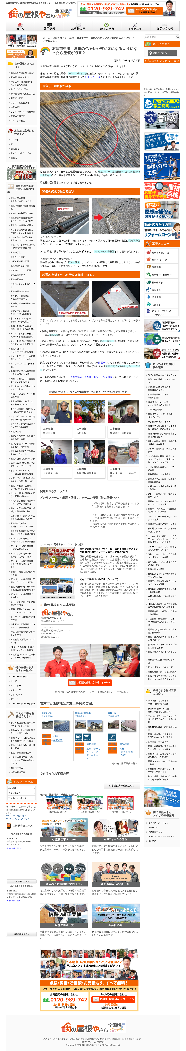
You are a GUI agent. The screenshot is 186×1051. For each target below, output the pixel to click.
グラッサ (15, 699)
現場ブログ (58, 38)
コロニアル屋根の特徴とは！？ (162, 524)
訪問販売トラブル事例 (158, 742)
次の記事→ (122, 692)
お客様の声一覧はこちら (122, 786)
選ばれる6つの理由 (19, 89)
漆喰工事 (156, 267)
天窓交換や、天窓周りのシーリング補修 (91, 377)
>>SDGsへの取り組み (16, 816)
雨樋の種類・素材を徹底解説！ (162, 671)
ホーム (46, 38)
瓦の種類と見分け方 (20, 266)
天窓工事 (156, 305)
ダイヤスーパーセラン (158, 823)
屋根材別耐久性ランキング (23, 458)
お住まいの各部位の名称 (22, 213)
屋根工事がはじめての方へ (23, 73)
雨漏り (101, 362)
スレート (15, 140)
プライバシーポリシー (18, 798)
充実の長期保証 (18, 116)
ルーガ (14, 681)
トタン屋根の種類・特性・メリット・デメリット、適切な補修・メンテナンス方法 (162, 459)
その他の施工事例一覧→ (124, 763)
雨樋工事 (156, 290)
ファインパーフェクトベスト (161, 836)
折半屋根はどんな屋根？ (159, 474)
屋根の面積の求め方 (20, 291)
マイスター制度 (18, 121)
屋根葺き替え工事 (160, 253)
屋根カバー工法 (92, 77)
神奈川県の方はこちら (89, 812)
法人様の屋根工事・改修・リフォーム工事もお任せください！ (23, 760)
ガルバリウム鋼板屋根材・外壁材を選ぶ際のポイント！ (23, 564)
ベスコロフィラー (156, 832)
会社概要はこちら (21, 881)
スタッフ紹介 (14, 793)
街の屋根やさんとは (20, 77)
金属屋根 (15, 149)
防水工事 (156, 297)
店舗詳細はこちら (50, 636)
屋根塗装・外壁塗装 (162, 275)
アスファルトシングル (21, 153)
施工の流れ (16, 107)
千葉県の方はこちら (120, 812)
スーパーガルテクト (20, 676)
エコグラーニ (17, 685)
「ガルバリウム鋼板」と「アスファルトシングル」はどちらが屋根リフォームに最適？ (162, 539)
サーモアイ (153, 827)
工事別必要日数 (155, 409)
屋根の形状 (16, 252)
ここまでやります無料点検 (23, 112)
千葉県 (70, 38)
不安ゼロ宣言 (17, 98)
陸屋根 (14, 157)
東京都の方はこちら (59, 812)
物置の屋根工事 (18, 772)
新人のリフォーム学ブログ (160, 667)
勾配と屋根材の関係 (20, 261)
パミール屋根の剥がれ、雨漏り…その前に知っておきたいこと (103, 692)
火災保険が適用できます (159, 421)
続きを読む (90, 571)
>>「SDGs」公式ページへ (18, 819)
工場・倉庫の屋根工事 (21, 753)
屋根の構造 (16, 431)
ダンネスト (153, 841)
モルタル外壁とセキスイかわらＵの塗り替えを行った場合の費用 (162, 719)
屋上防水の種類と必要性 (22, 225)
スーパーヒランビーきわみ (23, 703)
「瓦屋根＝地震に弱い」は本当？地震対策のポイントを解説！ (161, 622)
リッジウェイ (17, 694)
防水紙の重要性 (18, 275)
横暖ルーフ (16, 690)
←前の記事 (58, 692)
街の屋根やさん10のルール (23, 94)
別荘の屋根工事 (18, 768)
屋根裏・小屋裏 (18, 257)
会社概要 (12, 788)
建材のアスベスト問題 (21, 270)
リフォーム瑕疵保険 (20, 103)
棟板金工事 (157, 282)
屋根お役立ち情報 (156, 569)
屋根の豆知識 (17, 279)
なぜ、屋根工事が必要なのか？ (162, 375)
